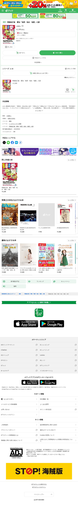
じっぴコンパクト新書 (15, 124)
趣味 (10, 121)
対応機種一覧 (44, 399)
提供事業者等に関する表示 (48, 425)
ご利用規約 (4, 425)
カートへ (22, 53)
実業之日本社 (11, 118)
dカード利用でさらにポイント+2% (24, 38)
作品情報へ (38, 62)
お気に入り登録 (71, 68)
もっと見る (71, 160)
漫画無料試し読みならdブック (8, 293)
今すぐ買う (59, 53)
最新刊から (72, 77)
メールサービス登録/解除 (9, 404)
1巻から (66, 77)
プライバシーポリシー (8, 430)
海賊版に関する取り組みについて (11, 440)
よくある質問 (44, 404)
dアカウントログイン (8, 414)
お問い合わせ (5, 409)
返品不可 (18, 40)
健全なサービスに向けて (48, 430)
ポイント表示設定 (45, 409)
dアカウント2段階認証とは (9, 435)
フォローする (23, 26)
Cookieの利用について (47, 435)
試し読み (10, 47)
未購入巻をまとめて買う (40, 73)
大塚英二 (18, 26)
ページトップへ (39, 494)
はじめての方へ (7, 399)
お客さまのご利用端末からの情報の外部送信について (56, 440)
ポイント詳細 (20, 35)
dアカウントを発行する (39, 484)
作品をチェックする (40, 58)
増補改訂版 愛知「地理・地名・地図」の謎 (26, 81)
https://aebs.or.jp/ (32, 456)
